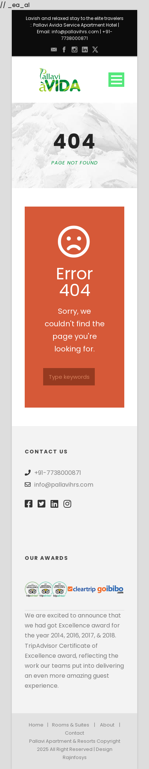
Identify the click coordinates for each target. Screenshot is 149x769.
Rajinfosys (75, 757)
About (107, 724)
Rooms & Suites (70, 724)
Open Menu (116, 79)
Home (36, 724)
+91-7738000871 (86, 34)
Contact (74, 732)
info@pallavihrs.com (75, 31)
